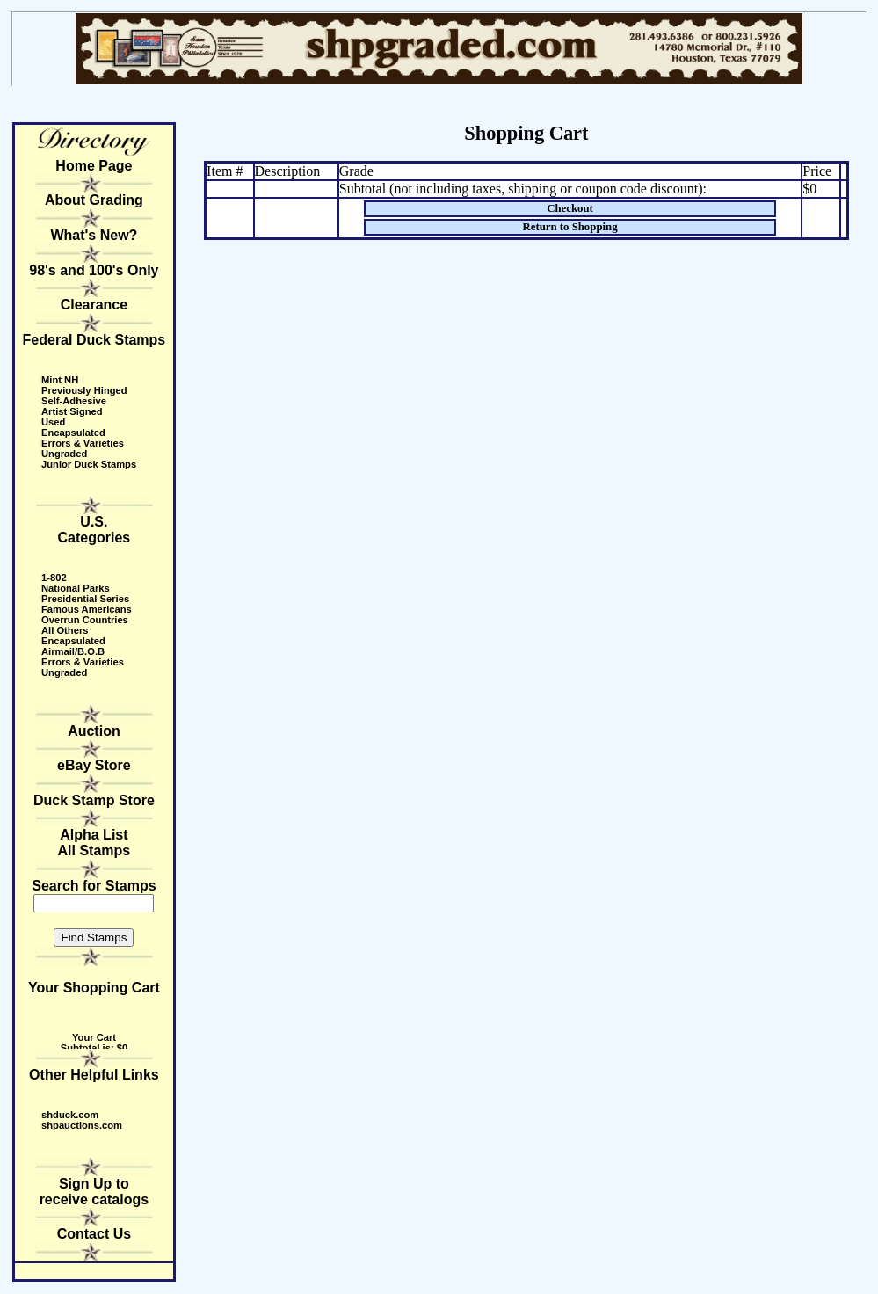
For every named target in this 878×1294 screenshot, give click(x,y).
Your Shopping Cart (94, 987)
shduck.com (69, 1114)
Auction (94, 730)
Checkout (570, 208)
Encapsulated (73, 432)
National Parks (75, 588)
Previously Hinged (84, 390)
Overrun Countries (84, 619)
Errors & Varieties (82, 443)
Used (53, 422)
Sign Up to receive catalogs (94, 1191)
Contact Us (94, 1233)
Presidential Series (85, 598)
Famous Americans (86, 609)
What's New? (93, 235)
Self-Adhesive (73, 401)
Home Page (93, 165)
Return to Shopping (569, 227)
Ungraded (64, 453)
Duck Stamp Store (94, 800)
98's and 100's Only (93, 270)
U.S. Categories (94, 529)
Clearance (94, 304)
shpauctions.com (81, 1125)
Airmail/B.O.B (73, 651)
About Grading (94, 200)
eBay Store (94, 765)
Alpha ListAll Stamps (94, 842)
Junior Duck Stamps (88, 464)
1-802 (54, 577)
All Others (64, 630)
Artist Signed (72, 411)
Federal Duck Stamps (94, 339)
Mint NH (59, 379)
